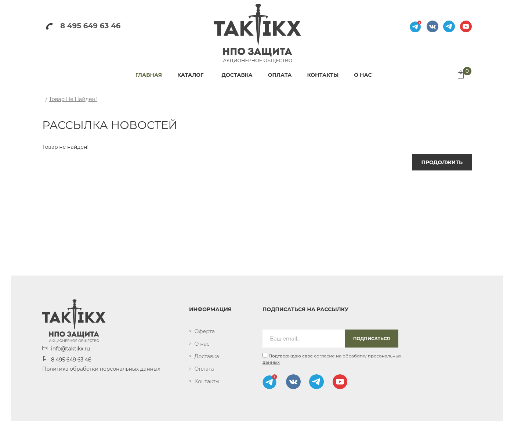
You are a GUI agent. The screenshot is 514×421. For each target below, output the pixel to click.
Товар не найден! (73, 99)
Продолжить (442, 162)
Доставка (207, 356)
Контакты (207, 381)
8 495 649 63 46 (83, 25)
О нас (202, 344)
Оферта (205, 331)
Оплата (204, 369)
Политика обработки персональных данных (101, 369)
